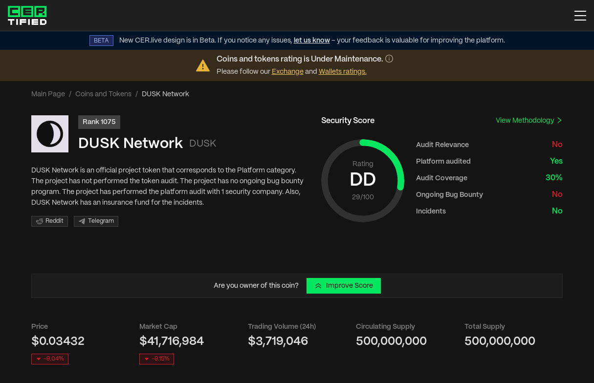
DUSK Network (130, 144)
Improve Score (343, 286)
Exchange (288, 71)
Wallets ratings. (343, 71)
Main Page (48, 94)
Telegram (96, 221)
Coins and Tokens (103, 94)
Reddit (50, 221)
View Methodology (529, 120)
